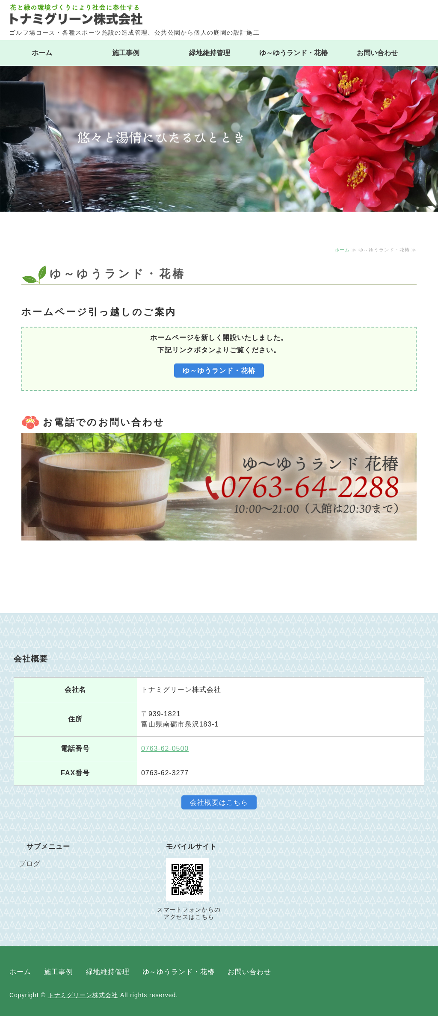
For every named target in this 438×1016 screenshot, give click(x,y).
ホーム (42, 52)
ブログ (30, 863)
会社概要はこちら (219, 802)
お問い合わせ (377, 52)
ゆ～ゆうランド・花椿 (293, 52)
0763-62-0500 (165, 748)
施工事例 (125, 52)
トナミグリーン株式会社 (83, 995)
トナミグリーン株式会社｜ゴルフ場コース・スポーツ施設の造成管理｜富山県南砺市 (219, 14)
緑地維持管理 (209, 52)
